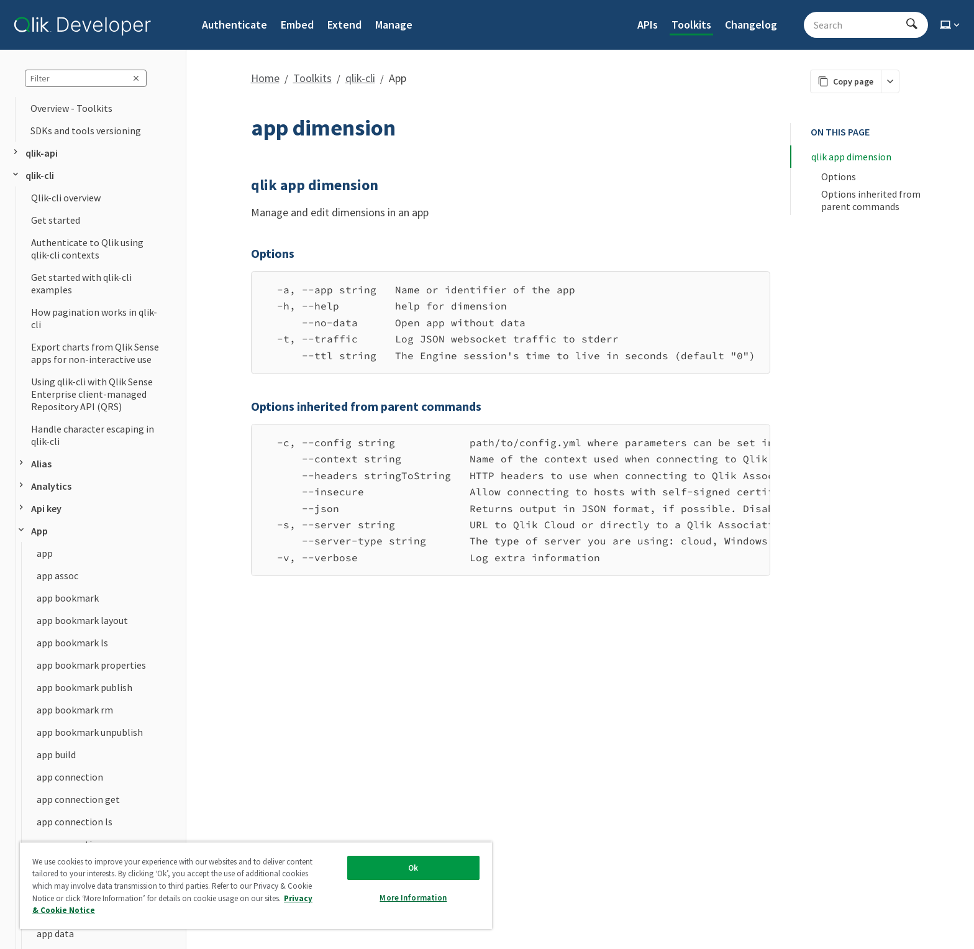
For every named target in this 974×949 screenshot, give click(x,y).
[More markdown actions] (890, 81)
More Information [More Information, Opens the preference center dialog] (413, 897)
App (32, 531)
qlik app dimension (851, 156)
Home (265, 78)
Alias (34, 463)
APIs (647, 24)
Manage (393, 24)
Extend (344, 24)
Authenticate (234, 24)
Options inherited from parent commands (871, 200)
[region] (510, 500)
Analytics (43, 486)
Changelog (751, 24)
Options (838, 176)
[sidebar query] (86, 78)
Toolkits (691, 24)
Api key (38, 508)
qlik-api (34, 153)
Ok (413, 868)
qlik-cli (32, 175)
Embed (297, 24)
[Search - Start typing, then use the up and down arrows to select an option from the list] (858, 25)
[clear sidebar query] (136, 78)
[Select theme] (951, 25)
